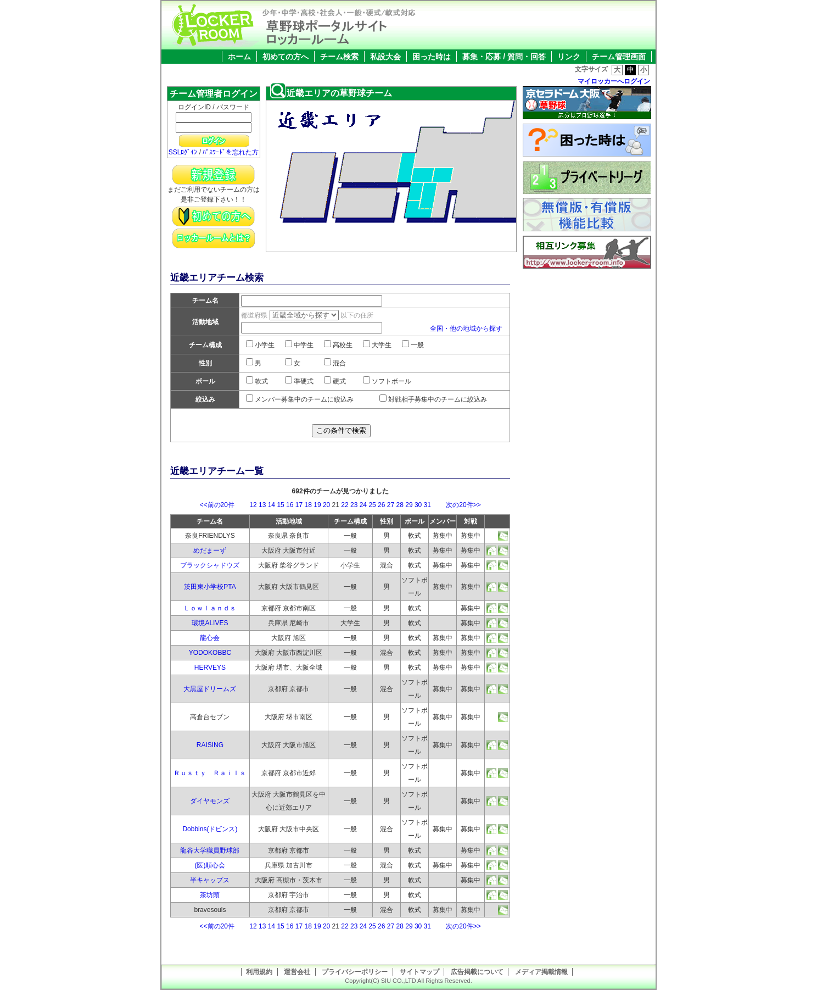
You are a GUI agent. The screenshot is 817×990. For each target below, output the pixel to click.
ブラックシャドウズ (209, 565)
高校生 (338, 345)
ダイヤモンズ (210, 801)
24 (363, 505)
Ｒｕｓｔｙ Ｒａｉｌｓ (210, 773)
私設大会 (385, 56)
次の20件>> (456, 505)
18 (308, 505)
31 (427, 505)
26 (381, 505)
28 (400, 505)
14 (271, 505)
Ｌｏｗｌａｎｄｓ (209, 608)
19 (317, 505)
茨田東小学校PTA (210, 587)
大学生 (377, 345)
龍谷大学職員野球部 (209, 850)
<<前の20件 (224, 505)
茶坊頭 (210, 895)
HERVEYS (210, 667)
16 (289, 505)
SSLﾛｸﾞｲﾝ (183, 152)
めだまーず (209, 550)
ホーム (239, 56)
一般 (413, 345)
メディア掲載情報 (541, 972)
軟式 (257, 381)
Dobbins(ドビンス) (209, 829)
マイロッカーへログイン (614, 81)
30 (418, 505)
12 (252, 505)
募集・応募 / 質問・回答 (504, 56)
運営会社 (297, 972)
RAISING (210, 745)
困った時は (431, 56)
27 (390, 505)
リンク (568, 56)
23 (353, 505)
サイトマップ (419, 972)
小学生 (260, 345)
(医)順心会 (209, 865)
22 (344, 505)
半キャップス (210, 880)
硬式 (335, 381)
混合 (335, 363)
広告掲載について (477, 972)
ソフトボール (387, 381)
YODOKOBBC (210, 653)
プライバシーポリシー (355, 972)
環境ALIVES (210, 623)
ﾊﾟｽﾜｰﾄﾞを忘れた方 (231, 152)
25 (372, 505)
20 (326, 505)
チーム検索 (339, 56)
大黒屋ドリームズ (209, 689)
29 (408, 505)
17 (299, 505)
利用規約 (259, 972)
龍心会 (210, 638)
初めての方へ (285, 56)
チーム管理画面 (619, 56)
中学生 (299, 345)
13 (262, 505)
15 (280, 505)
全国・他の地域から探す (466, 328)
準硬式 (299, 381)
